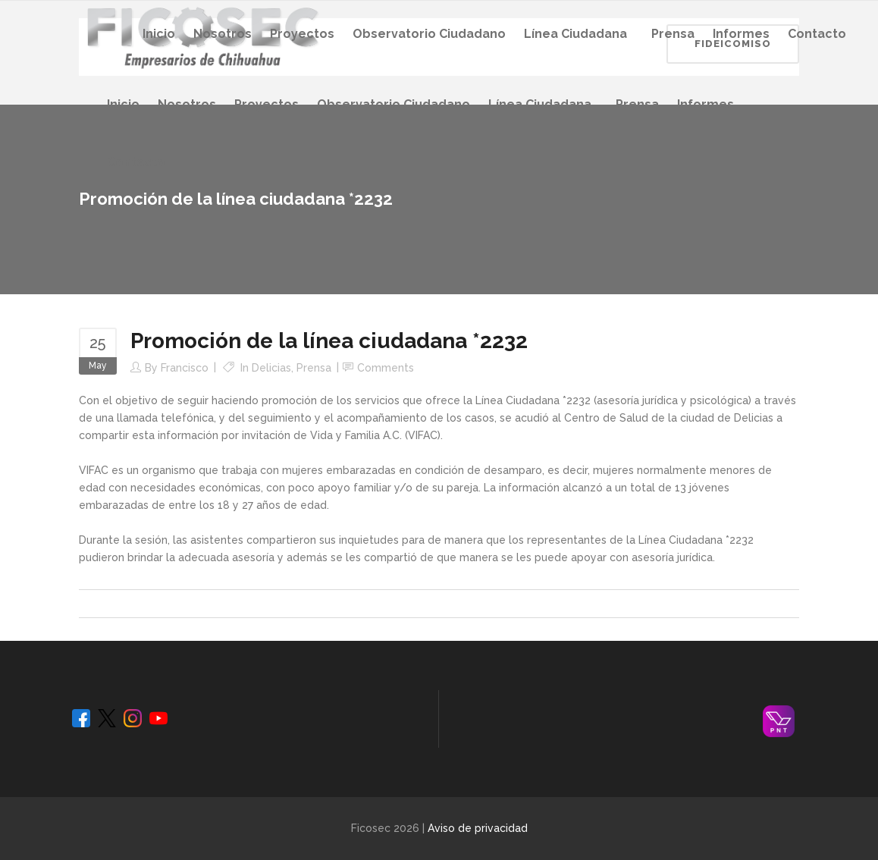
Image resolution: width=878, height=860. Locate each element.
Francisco (185, 368)
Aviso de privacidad (478, 828)
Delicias (271, 368)
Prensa (313, 368)
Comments (385, 368)
